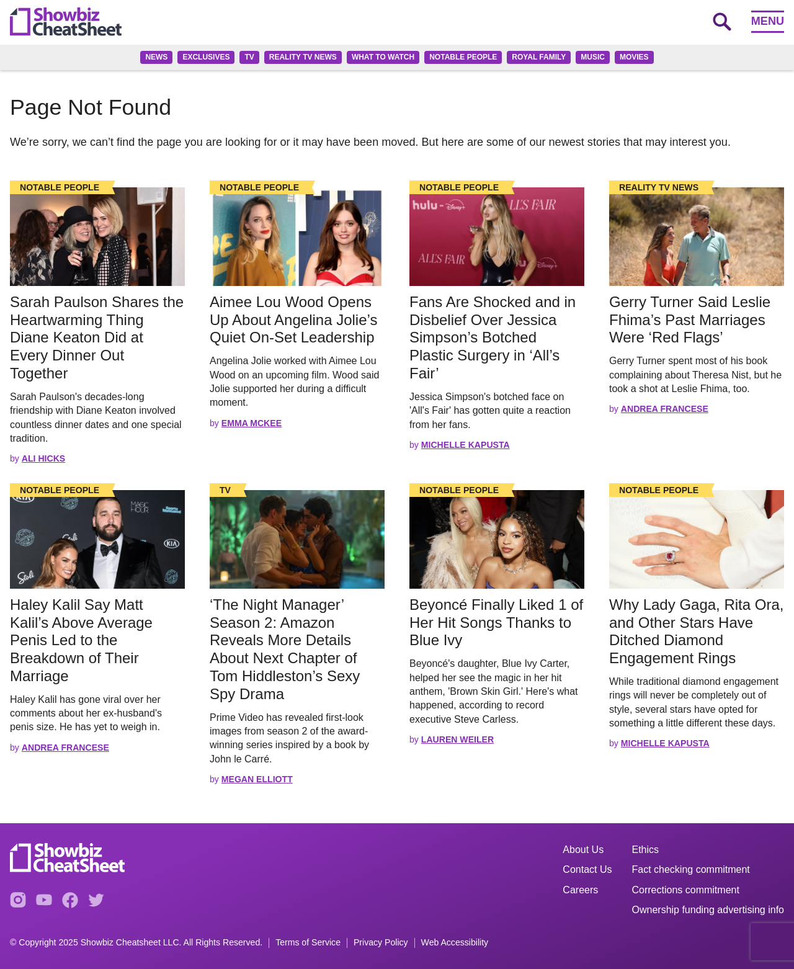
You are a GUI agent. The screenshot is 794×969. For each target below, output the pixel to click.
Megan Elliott (257, 779)
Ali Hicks (43, 458)
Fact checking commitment (691, 869)
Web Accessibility (455, 942)
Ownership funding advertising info (708, 909)
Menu (767, 21)
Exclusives (206, 57)
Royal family (539, 57)
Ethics (645, 849)
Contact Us (587, 869)
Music (593, 57)
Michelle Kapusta (465, 445)
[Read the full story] (97, 236)
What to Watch (383, 57)
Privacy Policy (381, 942)
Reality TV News (303, 57)
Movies (634, 57)
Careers (580, 890)
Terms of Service (308, 942)
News (156, 57)
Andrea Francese (664, 409)
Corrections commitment (685, 890)
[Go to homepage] (66, 21)
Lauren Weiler (457, 739)
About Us (583, 849)
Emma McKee (251, 423)
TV (249, 57)
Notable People (463, 57)
